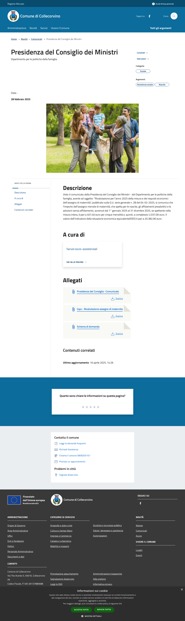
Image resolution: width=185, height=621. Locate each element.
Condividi (143, 53)
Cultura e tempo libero (61, 530)
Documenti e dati (16, 556)
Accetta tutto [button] (81, 609)
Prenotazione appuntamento (64, 573)
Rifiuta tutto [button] (104, 609)
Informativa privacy (102, 584)
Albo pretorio (99, 579)
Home (14, 39)
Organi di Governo (16, 525)
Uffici (10, 536)
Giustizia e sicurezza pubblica (107, 525)
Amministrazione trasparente (107, 573)
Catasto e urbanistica (60, 541)
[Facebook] (148, 16)
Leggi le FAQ (56, 584)
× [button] (182, 590)
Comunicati (36, 39)
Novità (24, 39)
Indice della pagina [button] (22, 183)
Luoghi (139, 550)
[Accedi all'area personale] (162, 3)
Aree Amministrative (18, 530)
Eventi (139, 555)
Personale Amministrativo (20, 551)
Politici (11, 546)
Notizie (139, 525)
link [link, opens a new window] (120, 603)
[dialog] (92, 604)
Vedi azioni (143, 59)
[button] (92, 616)
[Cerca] (174, 16)
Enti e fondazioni (16, 541)
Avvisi (139, 536)
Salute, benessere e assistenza (108, 530)
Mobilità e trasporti (59, 546)
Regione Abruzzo (16, 3)
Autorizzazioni (100, 535)
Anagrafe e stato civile (61, 525)
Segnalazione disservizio (62, 579)
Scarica (116, 298)
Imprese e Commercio (60, 536)
